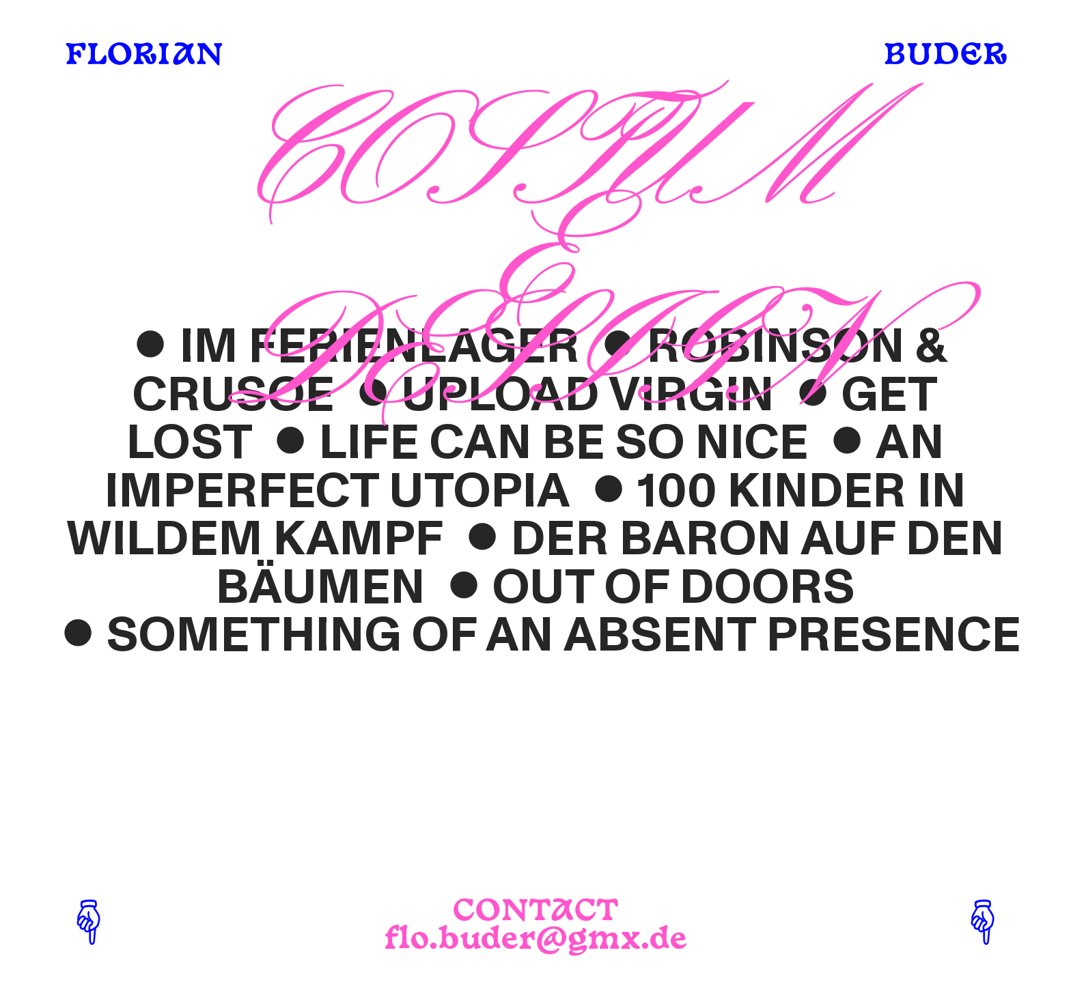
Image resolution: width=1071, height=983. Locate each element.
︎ (290, 443)
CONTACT (536, 912)
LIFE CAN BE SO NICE (564, 443)
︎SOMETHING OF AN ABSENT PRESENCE (535, 635)
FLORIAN (144, 56)
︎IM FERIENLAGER (351, 346)
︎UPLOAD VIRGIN (560, 395)
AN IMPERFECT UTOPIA (524, 467)
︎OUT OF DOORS (645, 587)
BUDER (945, 56)
